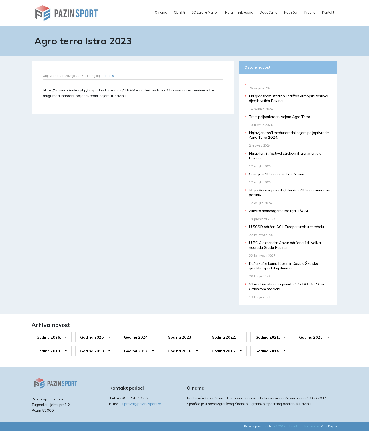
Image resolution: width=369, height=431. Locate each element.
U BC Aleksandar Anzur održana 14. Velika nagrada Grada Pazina (285, 245)
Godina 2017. (136, 350)
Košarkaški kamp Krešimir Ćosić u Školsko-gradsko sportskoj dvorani (284, 265)
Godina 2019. (48, 350)
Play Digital (329, 426)
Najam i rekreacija (239, 12)
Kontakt (328, 12)
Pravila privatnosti (257, 426)
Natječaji (291, 12)
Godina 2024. (136, 337)
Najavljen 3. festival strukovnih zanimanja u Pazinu (285, 155)
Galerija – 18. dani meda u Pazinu (276, 174)
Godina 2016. (180, 350)
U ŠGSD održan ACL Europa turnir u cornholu (286, 226)
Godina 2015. (224, 350)
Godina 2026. (48, 337)
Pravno (309, 12)
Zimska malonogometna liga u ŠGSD (279, 210)
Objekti (179, 12)
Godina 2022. (224, 337)
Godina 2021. (267, 337)
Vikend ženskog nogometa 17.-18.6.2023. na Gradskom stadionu (287, 286)
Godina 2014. (267, 350)
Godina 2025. (92, 337)
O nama (161, 12)
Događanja (268, 12)
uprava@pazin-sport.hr (141, 403)
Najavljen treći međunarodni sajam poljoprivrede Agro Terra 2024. (289, 135)
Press (109, 76)
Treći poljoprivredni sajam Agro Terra (279, 116)
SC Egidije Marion (205, 12)
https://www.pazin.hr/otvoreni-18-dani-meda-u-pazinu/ (290, 192)
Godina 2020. (311, 337)
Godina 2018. (92, 350)
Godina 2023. (180, 337)
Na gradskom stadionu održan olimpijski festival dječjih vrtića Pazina (288, 98)
